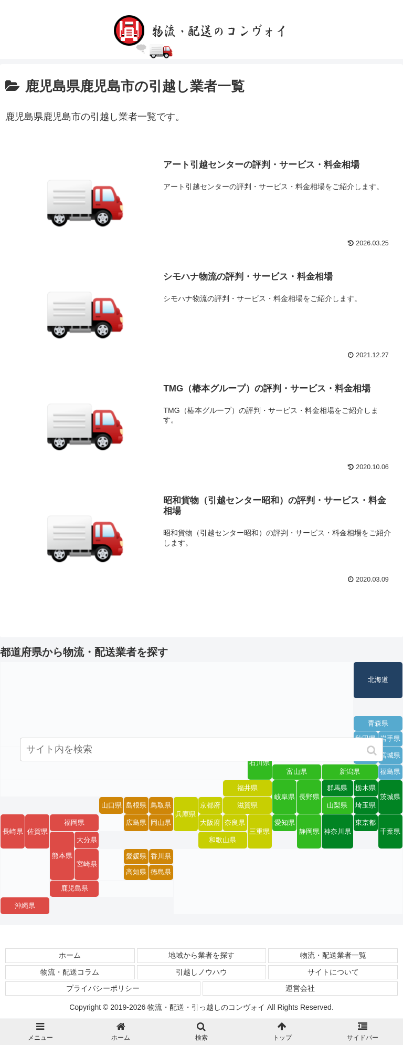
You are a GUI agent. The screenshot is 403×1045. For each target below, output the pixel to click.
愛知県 (284, 823)
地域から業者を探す (201, 956)
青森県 (378, 724)
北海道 (378, 680)
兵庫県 (185, 815)
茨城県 (390, 797)
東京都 (365, 823)
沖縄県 (25, 906)
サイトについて (333, 972)
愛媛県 (136, 857)
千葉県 (390, 832)
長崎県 (13, 832)
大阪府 (210, 823)
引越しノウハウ (201, 972)
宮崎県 (87, 864)
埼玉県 (365, 806)
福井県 (247, 788)
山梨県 (337, 806)
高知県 (136, 872)
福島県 (390, 772)
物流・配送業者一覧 (333, 956)
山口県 (111, 806)
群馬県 (337, 788)
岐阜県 (284, 797)
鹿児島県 (74, 889)
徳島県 (161, 872)
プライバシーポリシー (103, 989)
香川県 (161, 857)
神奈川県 (337, 832)
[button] (373, 752)
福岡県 (74, 823)
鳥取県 (161, 806)
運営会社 (300, 989)
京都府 (210, 806)
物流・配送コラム (69, 972)
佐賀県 (37, 832)
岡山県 (161, 823)
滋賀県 (247, 806)
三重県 (259, 832)
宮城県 (390, 756)
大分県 (87, 840)
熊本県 (62, 856)
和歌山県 (222, 840)
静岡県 (309, 832)
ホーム (70, 956)
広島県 (136, 823)
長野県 (309, 797)
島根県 (136, 806)
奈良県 (235, 823)
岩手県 (390, 739)
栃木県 (365, 788)
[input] (201, 751)
